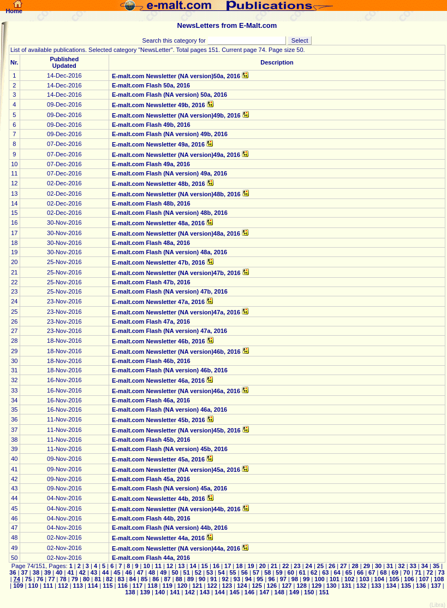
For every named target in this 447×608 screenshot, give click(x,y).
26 (332, 566)
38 (36, 572)
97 (283, 579)
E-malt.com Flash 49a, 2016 (151, 164)
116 (122, 585)
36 (13, 572)
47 (140, 572)
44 (105, 572)
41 (70, 572)
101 (334, 579)
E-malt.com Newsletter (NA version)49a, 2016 (176, 154)
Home (13, 8)
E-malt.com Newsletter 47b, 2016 (158, 262)
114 (92, 585)
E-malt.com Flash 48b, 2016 (151, 203)
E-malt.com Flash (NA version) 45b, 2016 (170, 449)
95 (260, 579)
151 (323, 592)
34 (425, 566)
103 (364, 579)
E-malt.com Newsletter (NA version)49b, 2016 (176, 115)
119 (167, 585)
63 (325, 572)
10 (146, 566)
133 (376, 585)
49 (163, 572)
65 (349, 572)
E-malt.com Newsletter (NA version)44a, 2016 (176, 548)
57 (256, 572)
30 (378, 566)
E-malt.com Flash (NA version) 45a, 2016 (169, 488)
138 (130, 592)
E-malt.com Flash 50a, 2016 (151, 85)
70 (407, 572)
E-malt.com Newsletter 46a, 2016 (158, 380)
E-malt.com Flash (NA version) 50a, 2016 (169, 94)
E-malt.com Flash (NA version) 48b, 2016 (170, 212)
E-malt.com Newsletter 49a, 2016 (158, 144)
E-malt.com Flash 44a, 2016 (151, 557)
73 (440, 572)
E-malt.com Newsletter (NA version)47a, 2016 (176, 312)
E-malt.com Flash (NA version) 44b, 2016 (170, 527)
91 (213, 579)
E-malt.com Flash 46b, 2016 (151, 361)
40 (59, 572)
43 (94, 572)
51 (187, 572)
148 (278, 592)
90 (202, 579)
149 (294, 592)
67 (372, 572)
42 (82, 572)
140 (159, 592)
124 (241, 585)
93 (237, 579)
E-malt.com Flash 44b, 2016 (151, 518)
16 (216, 566)
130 (331, 585)
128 (301, 585)
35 (436, 566)
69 (395, 572)
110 (33, 585)
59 (279, 572)
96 (271, 579)
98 (295, 579)
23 (297, 566)
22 (285, 566)
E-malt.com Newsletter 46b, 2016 (158, 341)
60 (291, 572)
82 (109, 579)
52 (198, 572)
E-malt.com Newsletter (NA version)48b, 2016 (176, 194)
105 (394, 579)
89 (190, 579)
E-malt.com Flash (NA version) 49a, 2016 (169, 173)
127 (286, 585)
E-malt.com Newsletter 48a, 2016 (158, 223)
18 (239, 566)
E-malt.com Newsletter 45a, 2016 (158, 459)
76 (40, 579)
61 (302, 572)
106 (408, 579)
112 (62, 585)
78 (63, 579)
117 (137, 585)
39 (47, 572)
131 (346, 585)
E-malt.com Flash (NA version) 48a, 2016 (169, 252)
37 (24, 572)
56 (244, 572)
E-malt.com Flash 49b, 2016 (151, 124)
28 (355, 566)
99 (306, 579)
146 (249, 592)
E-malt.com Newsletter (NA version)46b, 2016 (176, 351)
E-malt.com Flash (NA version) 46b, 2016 (170, 370)
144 (219, 592)
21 (274, 566)
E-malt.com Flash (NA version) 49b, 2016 (170, 134)
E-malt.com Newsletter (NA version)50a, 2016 (176, 76)
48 (152, 572)
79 (75, 579)
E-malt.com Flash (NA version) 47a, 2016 (169, 331)
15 (205, 566)
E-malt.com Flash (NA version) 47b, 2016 (170, 291)
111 (48, 585)
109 (18, 585)
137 (435, 585)
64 (337, 572)
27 (343, 566)
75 (28, 579)
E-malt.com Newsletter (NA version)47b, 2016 (176, 273)
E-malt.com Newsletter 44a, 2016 (158, 538)
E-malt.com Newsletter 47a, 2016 (158, 302)
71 (418, 572)
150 (308, 592)
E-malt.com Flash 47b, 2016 (151, 282)
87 (167, 579)
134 (390, 585)
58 (267, 572)
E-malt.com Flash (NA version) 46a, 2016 (169, 409)
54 (221, 572)
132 (361, 585)
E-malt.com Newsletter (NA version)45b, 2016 (176, 430)
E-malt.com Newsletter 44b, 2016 (158, 498)
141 (174, 592)
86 (155, 579)
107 (424, 579)
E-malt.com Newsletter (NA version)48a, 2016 (176, 233)
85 (144, 579)
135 (406, 585)
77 (51, 579)
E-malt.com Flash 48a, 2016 (151, 242)
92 (225, 579)
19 (250, 566)
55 (232, 572)
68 (383, 572)
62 (314, 572)
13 (181, 566)
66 (360, 572)
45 (117, 572)
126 (271, 585)
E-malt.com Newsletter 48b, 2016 (158, 183)
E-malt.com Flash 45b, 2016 (151, 439)
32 (401, 566)
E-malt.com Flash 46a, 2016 (151, 400)
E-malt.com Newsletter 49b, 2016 (158, 105)
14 (193, 566)
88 (179, 579)
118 (152, 585)
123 (227, 585)
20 (262, 566)
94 (248, 579)
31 (390, 566)
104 (379, 579)
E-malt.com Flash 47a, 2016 (151, 321)
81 (98, 579)
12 (170, 566)
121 (197, 585)
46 (128, 572)
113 (77, 585)
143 (204, 592)
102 (349, 579)
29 (367, 566)
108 (438, 579)
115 (107, 585)
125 (256, 585)
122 (211, 585)
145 (234, 592)
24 (309, 566)
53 (209, 572)
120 (182, 585)
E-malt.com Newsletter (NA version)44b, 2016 (176, 509)
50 (175, 572)
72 (429, 572)
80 (86, 579)
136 (420, 585)
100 (319, 579)
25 (320, 566)
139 (144, 592)
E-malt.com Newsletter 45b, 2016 (158, 420)
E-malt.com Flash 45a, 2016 (151, 479)
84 (133, 579)
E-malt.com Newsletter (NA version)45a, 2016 (176, 469)
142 (189, 592)
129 (316, 585)
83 (121, 579)
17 (228, 566)
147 (264, 592)
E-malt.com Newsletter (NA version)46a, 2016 (176, 391)
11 (158, 566)
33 (413, 566)
